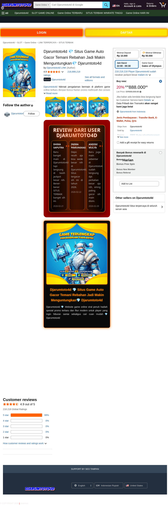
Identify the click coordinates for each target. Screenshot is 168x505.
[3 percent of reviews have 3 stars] (26, 426)
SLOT (19, 42)
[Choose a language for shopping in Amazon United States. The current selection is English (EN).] (115, 5)
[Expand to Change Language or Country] (91, 485)
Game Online (30, 42)
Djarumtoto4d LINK (56, 67)
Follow (31, 113)
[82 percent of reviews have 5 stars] (26, 415)
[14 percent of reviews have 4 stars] (26, 420)
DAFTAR (126, 32)
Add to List (126, 183)
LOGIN (41, 32)
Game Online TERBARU (70, 13)
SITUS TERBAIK (66, 42)
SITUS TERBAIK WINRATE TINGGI (104, 13)
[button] (5, 13)
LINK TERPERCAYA (47, 42)
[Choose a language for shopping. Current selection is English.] (80, 485)
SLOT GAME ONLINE (43, 13)
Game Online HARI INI (137, 13)
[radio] (126, 54)
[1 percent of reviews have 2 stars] (26, 431)
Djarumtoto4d (21, 13)
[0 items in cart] (163, 5)
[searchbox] (76, 5)
